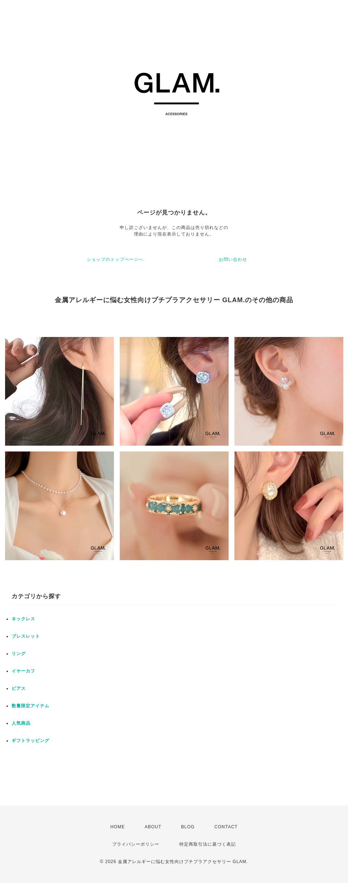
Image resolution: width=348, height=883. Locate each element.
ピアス (19, 688)
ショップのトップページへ (115, 259)
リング (19, 653)
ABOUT (152, 826)
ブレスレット (26, 636)
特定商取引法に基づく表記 (207, 844)
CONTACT (226, 826)
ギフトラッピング (30, 740)
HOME (117, 826)
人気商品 (21, 723)
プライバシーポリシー (135, 844)
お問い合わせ (233, 259)
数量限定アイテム (30, 705)
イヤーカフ (23, 671)
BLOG (188, 826)
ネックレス (23, 618)
